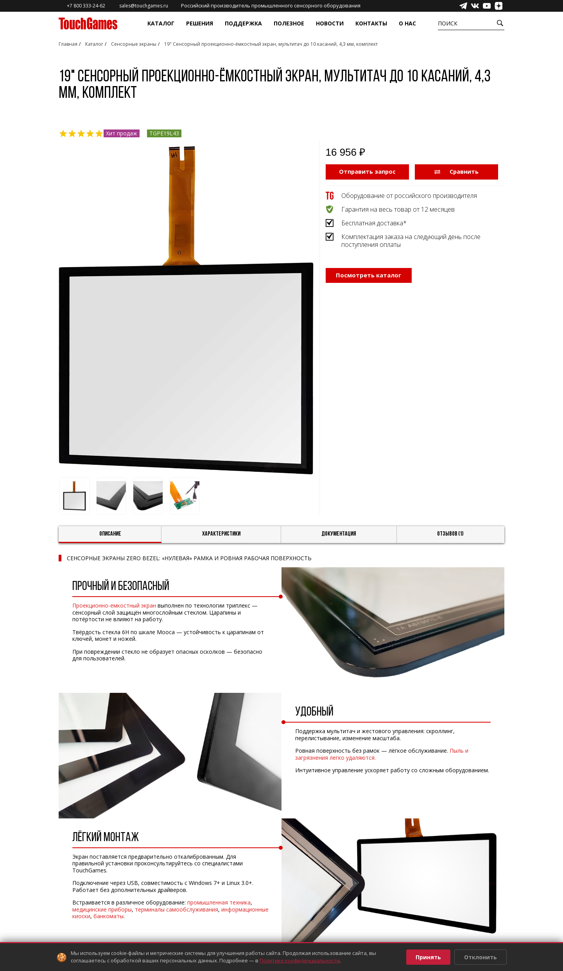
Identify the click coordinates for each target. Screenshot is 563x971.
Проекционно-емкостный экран (114, 605)
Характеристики (221, 534)
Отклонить (480, 957)
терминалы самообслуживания (176, 909)
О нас (407, 23)
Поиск (447, 23)
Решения (199, 23)
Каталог (160, 23)
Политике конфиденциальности (300, 960)
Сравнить (456, 171)
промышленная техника (219, 902)
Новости (330, 23)
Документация (338, 534)
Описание (110, 534)
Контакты (371, 23)
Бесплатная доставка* (374, 222)
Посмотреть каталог (368, 276)
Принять (428, 957)
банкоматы (108, 916)
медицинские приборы (102, 909)
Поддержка (243, 23)
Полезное (289, 23)
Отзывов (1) (450, 534)
